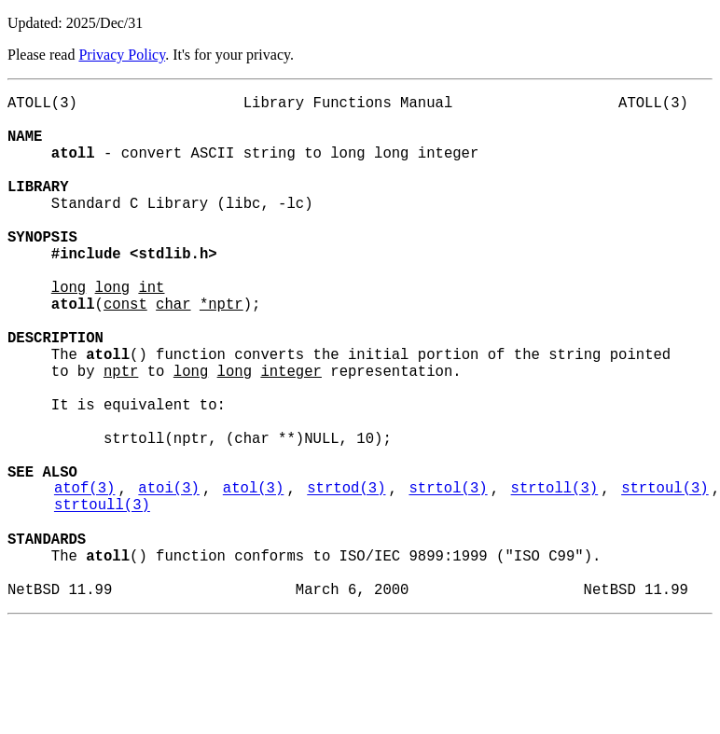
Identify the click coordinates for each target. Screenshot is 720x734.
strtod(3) (346, 577)
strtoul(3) (665, 577)
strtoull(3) (102, 598)
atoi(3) (169, 577)
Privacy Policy (121, 54)
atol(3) (253, 577)
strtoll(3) (555, 577)
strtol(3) (447, 577)
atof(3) (85, 577)
